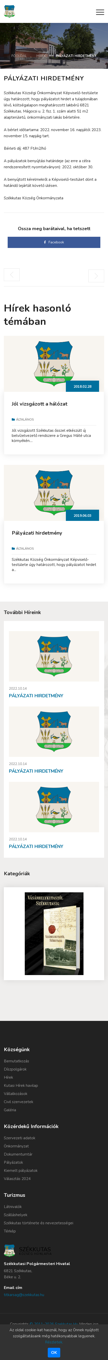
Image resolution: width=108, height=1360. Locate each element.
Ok (54, 1352)
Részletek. (54, 1342)
